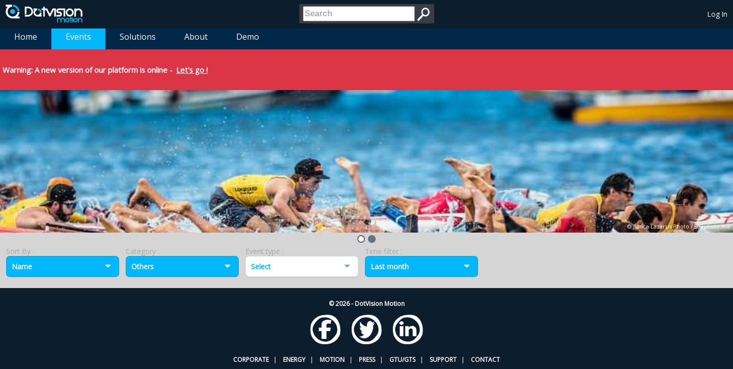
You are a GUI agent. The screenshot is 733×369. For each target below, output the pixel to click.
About (196, 36)
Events (78, 36)
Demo (247, 36)
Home (25, 36)
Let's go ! (192, 70)
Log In (717, 14)
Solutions (138, 36)
